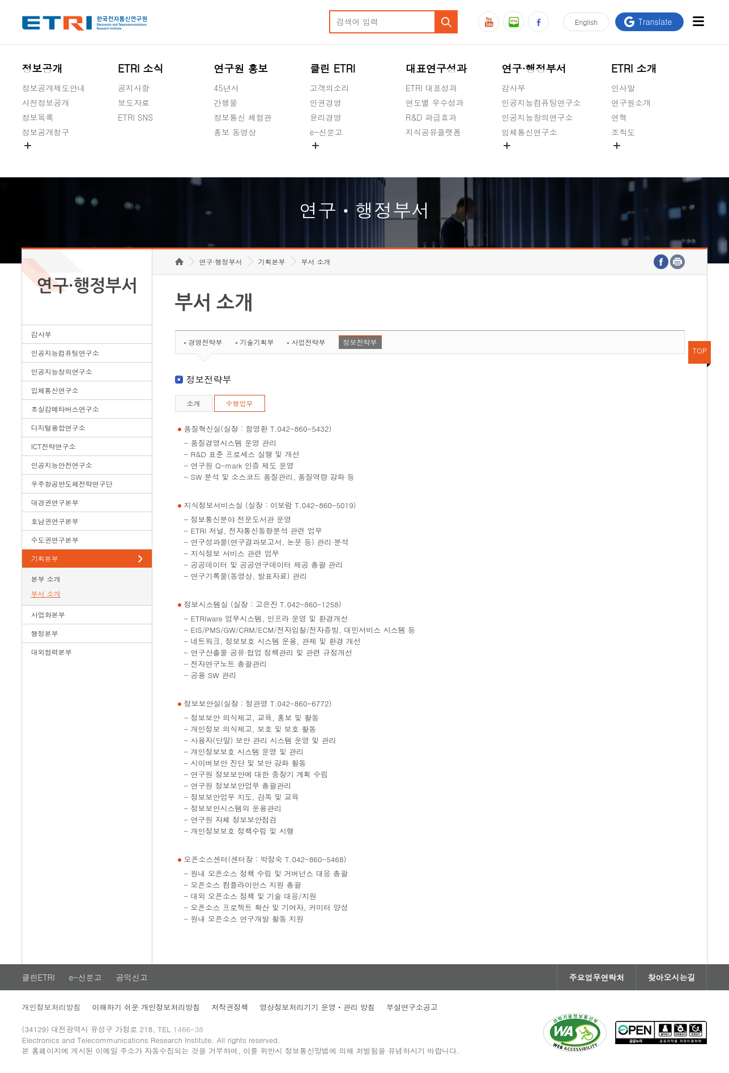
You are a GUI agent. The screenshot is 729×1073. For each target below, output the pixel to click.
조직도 (623, 132)
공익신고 (326, 158)
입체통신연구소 (529, 132)
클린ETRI (38, 977)
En (586, 22)
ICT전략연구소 (53, 446)
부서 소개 (46, 593)
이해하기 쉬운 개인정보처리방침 (146, 1007)
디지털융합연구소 (58, 427)
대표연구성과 (436, 68)
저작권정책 (229, 1007)
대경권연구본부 (55, 502)
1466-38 (188, 1029)
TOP (700, 350)
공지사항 (134, 87)
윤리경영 (326, 117)
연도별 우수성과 (435, 102)
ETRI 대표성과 (431, 87)
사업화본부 (48, 614)
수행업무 (239, 403)
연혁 (619, 117)
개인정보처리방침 (51, 1007)
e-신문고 (326, 132)
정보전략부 (360, 342)
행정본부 (44, 633)
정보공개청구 (46, 132)
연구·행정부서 (533, 68)
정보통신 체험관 (243, 117)
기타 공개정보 (636, 158)
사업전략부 (309, 342)
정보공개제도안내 (54, 87)
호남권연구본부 (55, 521)
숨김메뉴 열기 (27, 145)
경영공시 (38, 158)
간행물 (225, 102)
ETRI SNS (135, 117)
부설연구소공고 (412, 1007)
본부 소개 (46, 579)
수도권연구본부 (55, 539)
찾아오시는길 (671, 977)
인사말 (623, 87)
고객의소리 (329, 87)
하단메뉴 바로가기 (0, 0)
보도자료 (134, 102)
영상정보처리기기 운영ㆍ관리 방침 (317, 1007)
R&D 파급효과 (431, 117)
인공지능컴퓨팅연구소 (541, 102)
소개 (194, 403)
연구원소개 (631, 102)
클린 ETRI (333, 68)
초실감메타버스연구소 (541, 158)
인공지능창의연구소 (537, 117)
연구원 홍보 (241, 68)
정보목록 (38, 117)
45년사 (226, 87)
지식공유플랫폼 (433, 132)
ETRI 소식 (141, 68)
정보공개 (42, 68)
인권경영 (326, 102)
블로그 (513, 21)
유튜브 (488, 21)
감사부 (513, 87)
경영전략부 (206, 342)
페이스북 (538, 21)
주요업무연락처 (596, 977)
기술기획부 (257, 342)
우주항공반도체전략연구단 (72, 483)
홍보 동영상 (235, 132)
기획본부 (44, 558)
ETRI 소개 (634, 68)
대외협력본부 (51, 652)
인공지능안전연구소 (61, 465)
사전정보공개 (46, 102)
